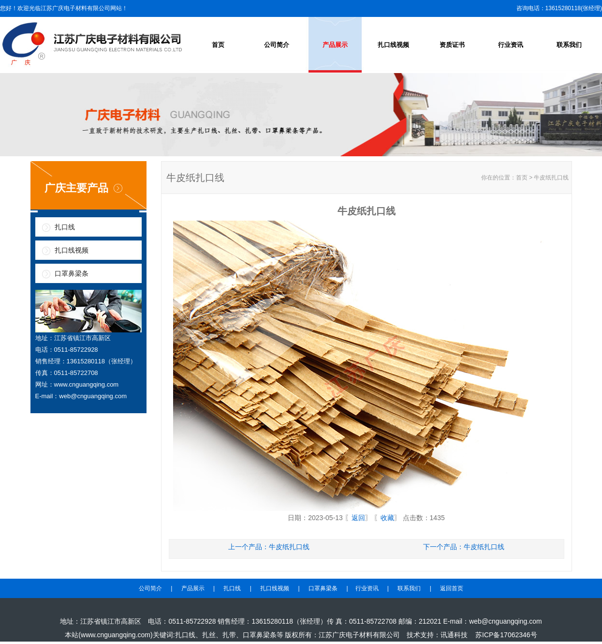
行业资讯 (510, 44)
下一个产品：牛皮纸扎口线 (463, 547)
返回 (358, 518)
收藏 (387, 518)
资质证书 (452, 44)
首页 (218, 44)
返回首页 (451, 588)
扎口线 (65, 227)
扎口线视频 (393, 44)
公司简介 (276, 44)
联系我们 (569, 44)
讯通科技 (454, 635)
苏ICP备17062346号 (506, 635)
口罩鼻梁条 (71, 273)
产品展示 (335, 44)
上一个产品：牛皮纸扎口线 (268, 547)
